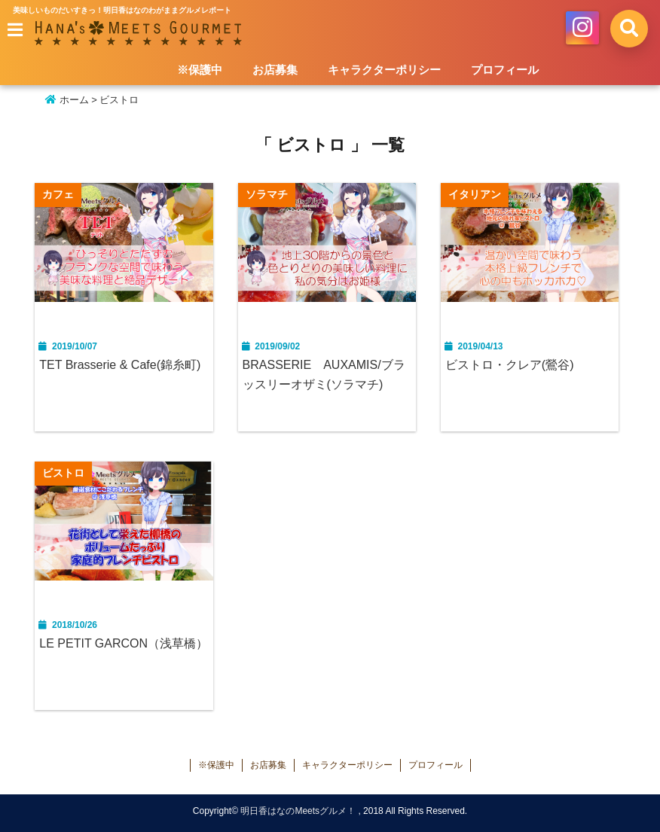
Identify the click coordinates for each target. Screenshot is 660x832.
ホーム (67, 99)
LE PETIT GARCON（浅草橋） (123, 643)
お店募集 (275, 69)
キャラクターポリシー (384, 69)
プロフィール (505, 69)
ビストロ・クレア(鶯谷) (509, 364)
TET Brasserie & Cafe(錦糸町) (119, 364)
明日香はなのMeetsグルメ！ (298, 811)
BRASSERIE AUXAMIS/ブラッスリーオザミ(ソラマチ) (324, 374)
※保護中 (199, 69)
